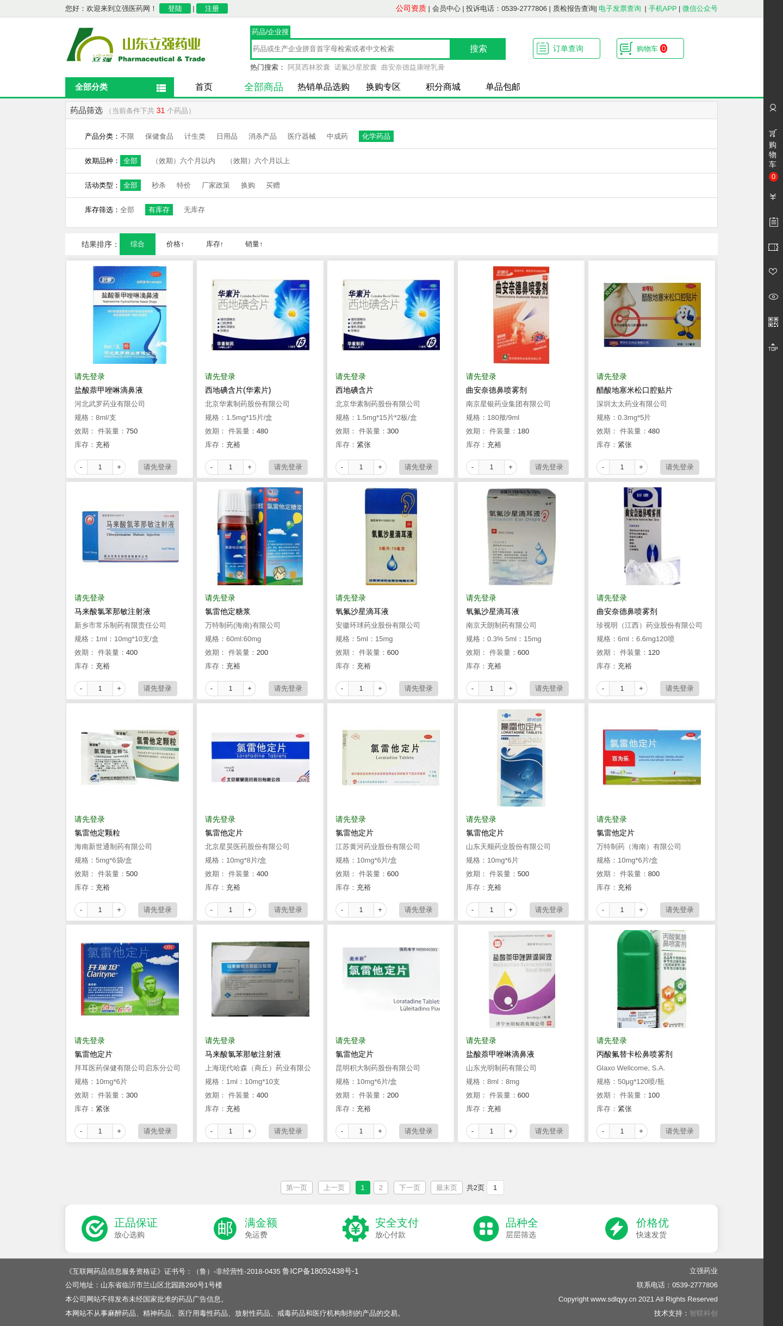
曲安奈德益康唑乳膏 (413, 67)
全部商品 (263, 87)
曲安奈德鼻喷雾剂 (496, 390)
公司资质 (411, 8)
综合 (137, 244)
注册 (212, 8)
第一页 (296, 1188)
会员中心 (446, 8)
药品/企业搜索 (270, 33)
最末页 (446, 1188)
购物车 (652, 48)
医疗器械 (302, 136)
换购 (248, 185)
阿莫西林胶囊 (309, 67)
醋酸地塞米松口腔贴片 (634, 390)
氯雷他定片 (224, 832)
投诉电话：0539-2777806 (506, 8)
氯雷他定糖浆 (228, 611)
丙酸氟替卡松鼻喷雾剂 (634, 1054)
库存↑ (215, 244)
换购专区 (383, 86)
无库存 (194, 210)
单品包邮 (503, 86)
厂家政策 (216, 185)
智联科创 (703, 1313)
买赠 (273, 185)
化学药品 (376, 136)
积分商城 (443, 86)
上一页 (334, 1188)
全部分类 (91, 86)
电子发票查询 (620, 8)
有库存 (159, 210)
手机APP (663, 8)
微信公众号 (700, 8)
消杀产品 (262, 136)
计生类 (195, 136)
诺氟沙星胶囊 (355, 67)
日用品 (227, 136)
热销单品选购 (323, 86)
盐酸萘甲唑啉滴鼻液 (108, 390)
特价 (184, 185)
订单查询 (568, 48)
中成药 (337, 136)
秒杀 (159, 185)
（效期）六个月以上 (258, 161)
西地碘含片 (354, 390)
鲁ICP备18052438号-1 (320, 1271)
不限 (127, 136)
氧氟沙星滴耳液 (362, 611)
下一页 (409, 1188)
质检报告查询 (574, 8)
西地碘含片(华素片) (238, 390)
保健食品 (159, 136)
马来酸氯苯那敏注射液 (112, 611)
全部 (130, 161)
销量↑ (254, 244)
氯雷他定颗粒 (97, 832)
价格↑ (175, 244)
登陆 (175, 8)
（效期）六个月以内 (183, 161)
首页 (204, 86)
